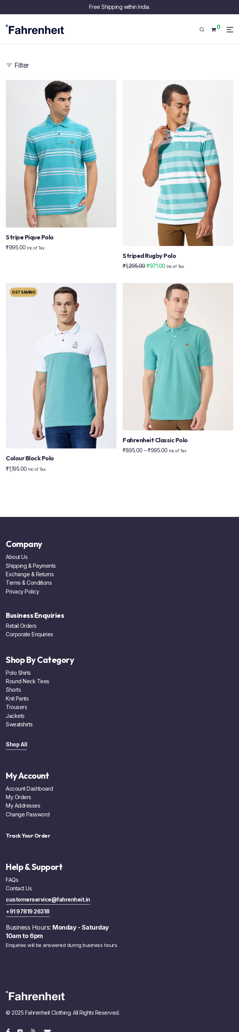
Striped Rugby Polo (149, 255)
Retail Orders (21, 625)
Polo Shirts (18, 672)
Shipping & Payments (31, 565)
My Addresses (23, 805)
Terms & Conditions (29, 582)
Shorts (13, 689)
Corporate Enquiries (29, 634)
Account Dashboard (29, 788)
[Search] (204, 29)
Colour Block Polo (30, 458)
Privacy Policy (22, 591)
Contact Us (19, 888)
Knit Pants (17, 698)
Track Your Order (28, 835)
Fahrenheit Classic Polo (155, 440)
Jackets (15, 716)
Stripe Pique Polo (30, 237)
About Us (16, 557)
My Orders (18, 797)
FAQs (12, 879)
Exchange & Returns (30, 574)
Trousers (16, 707)
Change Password (28, 814)
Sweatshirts (19, 724)
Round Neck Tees (27, 681)
